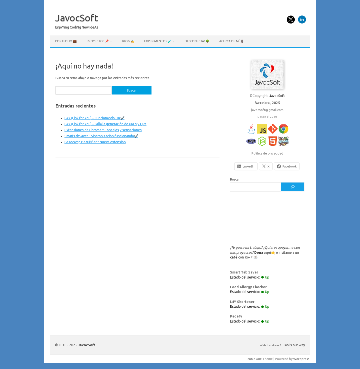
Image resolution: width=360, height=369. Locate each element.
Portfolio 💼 (66, 41)
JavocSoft (76, 17)
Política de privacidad (267, 153)
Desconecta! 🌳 (197, 41)
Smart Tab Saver (244, 272)
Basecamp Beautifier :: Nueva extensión (95, 142)
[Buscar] (292, 187)
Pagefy (236, 316)
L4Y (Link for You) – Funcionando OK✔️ (94, 118)
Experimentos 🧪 (158, 41)
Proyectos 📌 (98, 41)
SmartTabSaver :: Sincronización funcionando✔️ (101, 136)
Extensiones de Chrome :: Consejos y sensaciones (103, 130)
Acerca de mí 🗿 (231, 41)
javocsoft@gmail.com (267, 110)
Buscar (235, 179)
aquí (267, 252)
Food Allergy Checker (248, 287)
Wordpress (301, 358)
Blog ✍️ (128, 41)
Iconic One (254, 358)
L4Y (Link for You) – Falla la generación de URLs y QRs (105, 124)
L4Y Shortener (242, 302)
